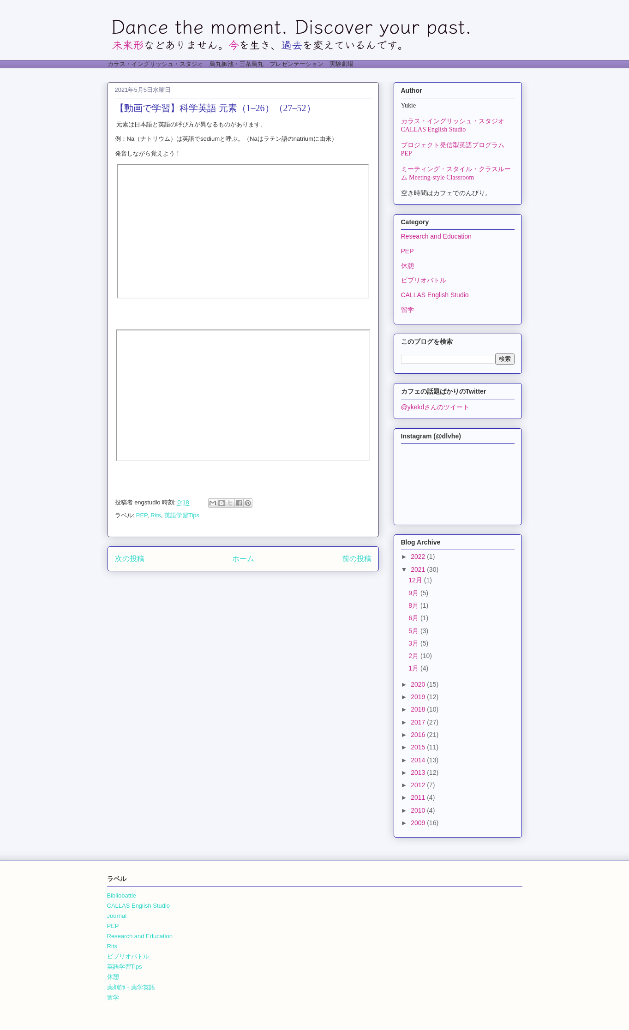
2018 (419, 709)
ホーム (243, 559)
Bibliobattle (122, 895)
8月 (414, 605)
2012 (419, 785)
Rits (155, 515)
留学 (407, 309)
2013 (419, 772)
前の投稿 (356, 559)
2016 (419, 734)
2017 (419, 722)
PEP (141, 515)
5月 (414, 631)
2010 (419, 810)
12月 (416, 580)
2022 (419, 556)
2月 (414, 655)
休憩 (407, 265)
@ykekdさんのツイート (435, 407)
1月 (414, 668)
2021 (419, 569)
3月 (414, 643)
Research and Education (436, 236)
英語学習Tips (181, 515)
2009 (419, 822)
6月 (414, 618)
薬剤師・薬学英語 (131, 987)
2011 (419, 797)
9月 (414, 593)
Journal (117, 915)
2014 (419, 760)
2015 (419, 747)
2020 (419, 684)
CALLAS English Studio (435, 295)
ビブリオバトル (423, 280)
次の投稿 (129, 559)
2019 (419, 697)
